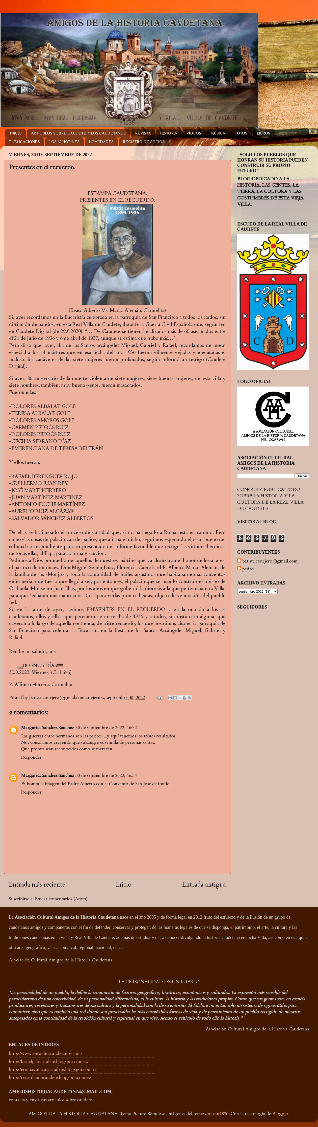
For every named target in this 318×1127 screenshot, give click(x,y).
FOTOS (240, 133)
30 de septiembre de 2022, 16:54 (106, 775)
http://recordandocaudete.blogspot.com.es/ (50, 1077)
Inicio (123, 884)
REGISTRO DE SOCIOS (144, 142)
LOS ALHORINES (64, 142)
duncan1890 (216, 1114)
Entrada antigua (204, 884)
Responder (31, 757)
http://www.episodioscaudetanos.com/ (45, 1053)
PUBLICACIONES (24, 142)
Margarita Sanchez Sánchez (47, 728)
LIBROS (263, 133)
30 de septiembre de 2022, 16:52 (106, 728)
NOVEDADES (101, 142)
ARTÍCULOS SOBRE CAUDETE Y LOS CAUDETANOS (78, 133)
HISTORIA (168, 133)
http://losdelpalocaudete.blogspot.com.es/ (49, 1061)
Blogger (280, 1114)
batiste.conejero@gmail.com (270, 561)
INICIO (16, 133)
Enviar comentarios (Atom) (61, 899)
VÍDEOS (194, 133)
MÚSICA (217, 133)
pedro (248, 569)
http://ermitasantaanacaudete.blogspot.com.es (52, 1069)
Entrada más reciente (37, 884)
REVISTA (143, 133)
